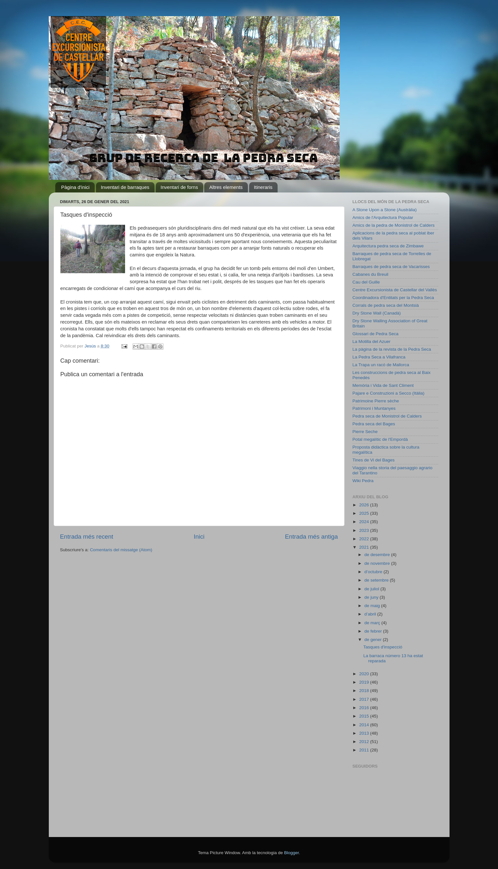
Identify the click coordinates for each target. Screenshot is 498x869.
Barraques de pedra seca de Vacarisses (391, 266)
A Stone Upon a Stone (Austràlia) (385, 209)
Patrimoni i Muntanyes (374, 408)
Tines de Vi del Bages (374, 460)
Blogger (291, 852)
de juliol (373, 588)
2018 (364, 690)
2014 (364, 724)
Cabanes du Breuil (370, 274)
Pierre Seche (365, 431)
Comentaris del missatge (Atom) (121, 549)
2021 (364, 547)
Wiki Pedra (363, 480)
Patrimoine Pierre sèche (376, 400)
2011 (364, 750)
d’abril (371, 614)
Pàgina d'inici (75, 187)
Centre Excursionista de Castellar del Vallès (395, 289)
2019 (364, 682)
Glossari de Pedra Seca (376, 333)
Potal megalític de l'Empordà (380, 439)
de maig (373, 605)
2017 (364, 699)
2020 (364, 673)
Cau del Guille (366, 282)
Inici (199, 536)
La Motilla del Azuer (372, 341)
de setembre (377, 580)
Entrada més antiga (311, 536)
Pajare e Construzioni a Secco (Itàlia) (389, 393)
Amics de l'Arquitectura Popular (383, 217)
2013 (364, 733)
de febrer (374, 631)
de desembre (378, 554)
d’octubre (374, 571)
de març (373, 622)
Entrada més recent (86, 536)
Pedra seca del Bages (374, 423)
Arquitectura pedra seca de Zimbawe (388, 245)
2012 (364, 741)
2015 (364, 716)
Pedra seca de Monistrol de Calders (387, 416)
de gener (374, 639)
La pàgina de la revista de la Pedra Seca (392, 349)
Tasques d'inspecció (382, 647)
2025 (364, 513)
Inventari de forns (179, 187)
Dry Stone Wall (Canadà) (377, 313)
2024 (364, 521)
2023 (364, 530)
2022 (364, 538)
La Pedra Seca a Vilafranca (379, 357)
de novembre (378, 563)
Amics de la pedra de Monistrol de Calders (394, 225)
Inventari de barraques (125, 187)
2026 (364, 504)
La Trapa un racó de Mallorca (381, 364)
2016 (364, 707)
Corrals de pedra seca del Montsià (386, 305)
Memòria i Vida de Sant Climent (383, 385)
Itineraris (263, 187)
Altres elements (225, 187)
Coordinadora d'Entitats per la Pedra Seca (393, 297)
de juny (372, 597)
